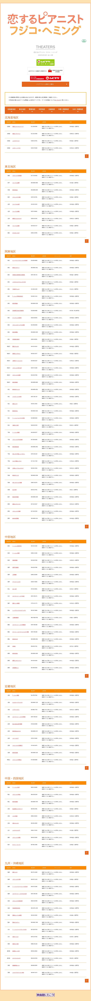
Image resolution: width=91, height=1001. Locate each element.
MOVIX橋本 (15, 382)
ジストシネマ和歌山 (16, 759)
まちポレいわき (15, 232)
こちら (58, 100)
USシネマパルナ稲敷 (17, 482)
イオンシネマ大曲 (16, 197)
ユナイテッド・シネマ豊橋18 (19, 624)
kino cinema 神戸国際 (17, 723)
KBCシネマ (15, 872)
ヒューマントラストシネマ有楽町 (19, 260)
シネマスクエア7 (16, 830)
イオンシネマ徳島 (16, 837)
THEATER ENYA (16, 908)
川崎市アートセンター (17, 360)
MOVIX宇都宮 (15, 496)
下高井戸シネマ (15, 289)
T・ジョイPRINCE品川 (17, 296)
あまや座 (14, 489)
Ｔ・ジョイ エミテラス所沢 (18, 418)
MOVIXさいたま (16, 389)
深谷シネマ (14, 403)
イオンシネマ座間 (16, 375)
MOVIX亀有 (15, 303)
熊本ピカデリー (15, 922)
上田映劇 (14, 574)
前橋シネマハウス (16, 504)
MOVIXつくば (15, 475)
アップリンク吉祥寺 (16, 317)
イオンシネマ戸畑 (16, 879)
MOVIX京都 (15, 752)
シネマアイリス (15, 140)
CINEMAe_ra (15, 667)
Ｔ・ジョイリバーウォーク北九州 (19, 886)
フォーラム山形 (15, 204)
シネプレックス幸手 (16, 396)
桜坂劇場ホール (15, 965)
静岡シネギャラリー (16, 660)
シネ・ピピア (15, 738)
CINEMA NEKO (15, 339)
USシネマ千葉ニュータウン (18, 453)
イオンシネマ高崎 (16, 511)
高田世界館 (14, 560)
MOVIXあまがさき (16, 731)
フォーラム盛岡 (15, 182)
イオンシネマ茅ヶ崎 (16, 367)
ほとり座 (14, 588)
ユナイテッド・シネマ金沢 (18, 596)
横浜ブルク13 (15, 346)
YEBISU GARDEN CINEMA (18, 274)
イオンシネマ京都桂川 (17, 745)
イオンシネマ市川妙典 (17, 439)
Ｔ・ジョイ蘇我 (15, 432)
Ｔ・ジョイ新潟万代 (16, 545)
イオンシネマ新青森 (16, 175)
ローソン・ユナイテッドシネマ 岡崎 (20, 631)
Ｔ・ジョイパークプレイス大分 (19, 929)
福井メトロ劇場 (15, 603)
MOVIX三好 (15, 639)
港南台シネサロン (16, 353)
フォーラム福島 (15, 225)
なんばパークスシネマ (17, 702)
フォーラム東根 (15, 211)
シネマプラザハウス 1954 (18, 972)
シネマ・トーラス (16, 148)
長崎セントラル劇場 (16, 915)
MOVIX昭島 (15, 332)
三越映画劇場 (15, 617)
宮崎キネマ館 (15, 943)
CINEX (14, 646)
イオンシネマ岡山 (16, 794)
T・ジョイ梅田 (15, 695)
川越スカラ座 (15, 425)
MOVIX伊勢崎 (15, 518)
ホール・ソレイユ (16, 844)
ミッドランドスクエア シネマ (19, 610)
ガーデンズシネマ (16, 958)
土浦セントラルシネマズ (17, 468)
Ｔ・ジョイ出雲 (15, 787)
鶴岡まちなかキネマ (16, 218)
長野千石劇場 (15, 567)
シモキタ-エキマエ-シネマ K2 (19, 281)
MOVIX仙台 (15, 189)
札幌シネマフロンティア (17, 126)
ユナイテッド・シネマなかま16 (19, 893)
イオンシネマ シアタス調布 (18, 324)
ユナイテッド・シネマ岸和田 (18, 716)
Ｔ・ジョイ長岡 (15, 553)
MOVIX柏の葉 (15, 446)
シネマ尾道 (14, 816)
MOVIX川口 (15, 410)
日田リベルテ (15, 936)
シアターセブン (15, 709)
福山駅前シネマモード (17, 808)
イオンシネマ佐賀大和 (17, 900)
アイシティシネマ (16, 581)
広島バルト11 (15, 823)
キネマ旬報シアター (16, 461)
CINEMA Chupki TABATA (18, 310)
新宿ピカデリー (15, 267)
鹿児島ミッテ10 (16, 951)
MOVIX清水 (15, 653)
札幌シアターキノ (16, 133)
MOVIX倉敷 (15, 801)
